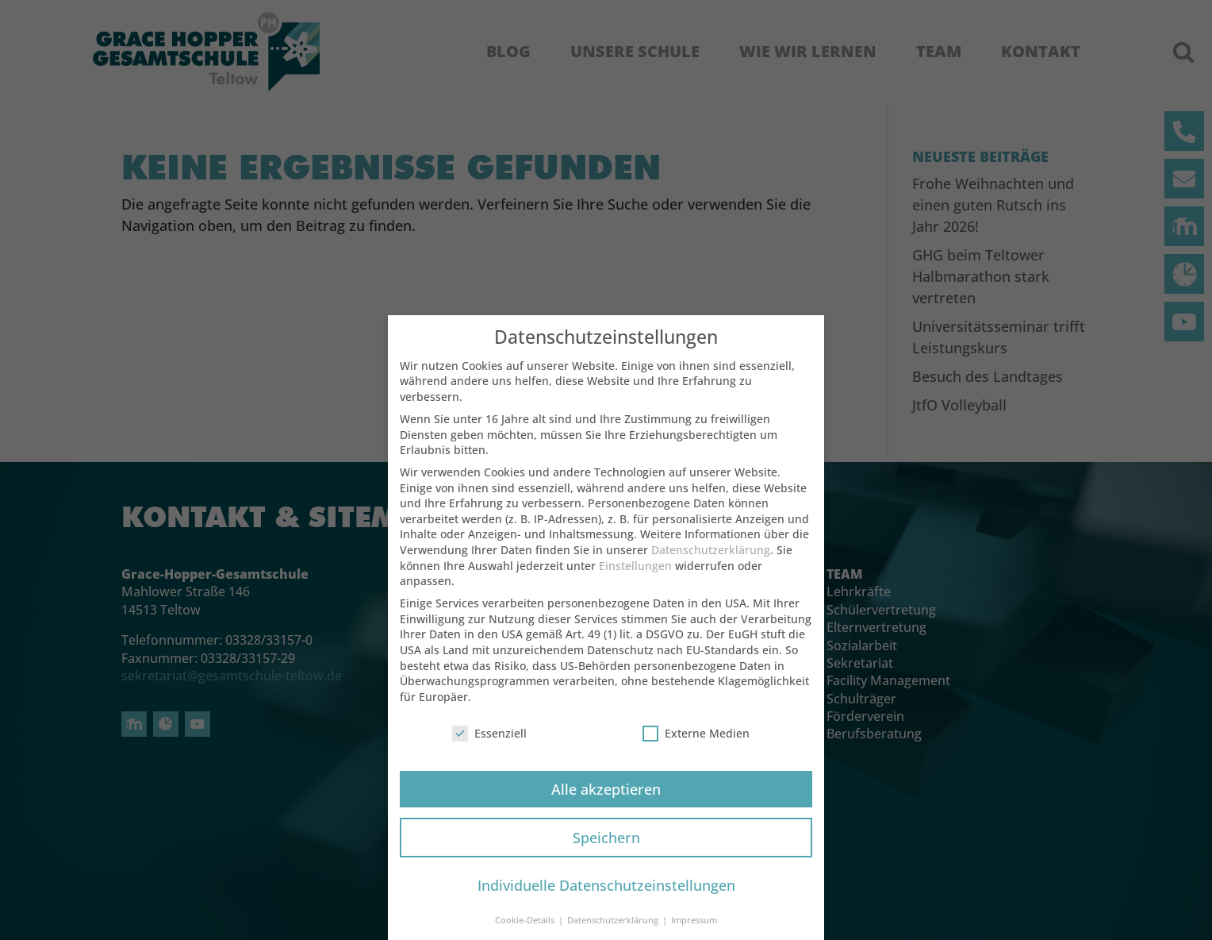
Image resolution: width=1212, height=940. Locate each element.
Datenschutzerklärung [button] (614, 932)
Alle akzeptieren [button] (606, 801)
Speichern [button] (606, 849)
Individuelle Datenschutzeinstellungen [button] (606, 897)
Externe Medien (696, 745)
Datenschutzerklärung (710, 562)
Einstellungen (635, 578)
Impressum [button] (694, 932)
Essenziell (489, 745)
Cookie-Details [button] (526, 932)
